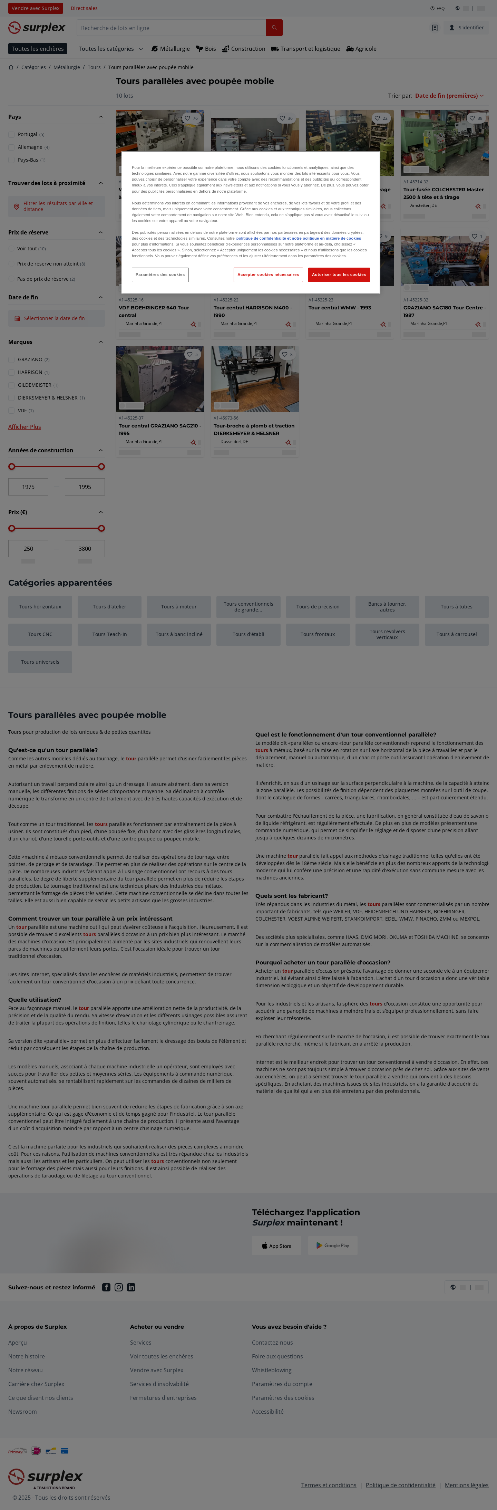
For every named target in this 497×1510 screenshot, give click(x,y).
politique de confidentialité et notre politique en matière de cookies (298, 238)
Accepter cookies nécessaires (268, 274)
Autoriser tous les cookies (339, 274)
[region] (250, 222)
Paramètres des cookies (160, 274)
